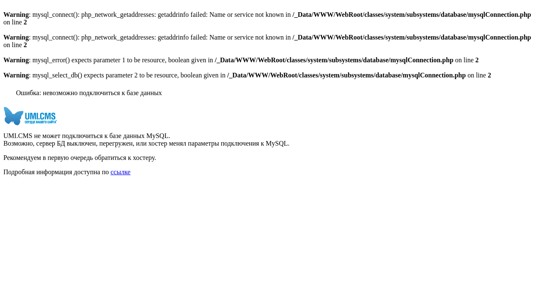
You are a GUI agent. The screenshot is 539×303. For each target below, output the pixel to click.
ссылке (120, 171)
